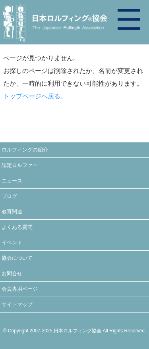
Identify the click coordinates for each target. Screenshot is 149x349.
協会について (17, 258)
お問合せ (12, 273)
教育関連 (12, 212)
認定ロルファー (20, 165)
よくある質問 (17, 227)
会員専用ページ (20, 289)
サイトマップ (17, 304)
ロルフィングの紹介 (25, 150)
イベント (12, 242)
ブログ (9, 196)
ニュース (12, 181)
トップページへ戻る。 (35, 96)
